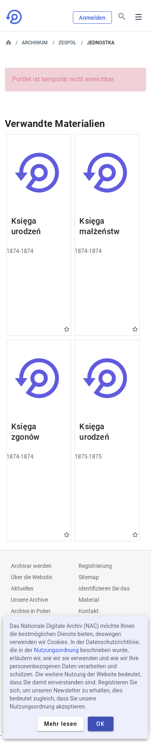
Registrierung (95, 566)
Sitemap (89, 577)
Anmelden (92, 18)
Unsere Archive (29, 600)
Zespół (67, 43)
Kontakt (89, 611)
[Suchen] (122, 16)
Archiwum (35, 43)
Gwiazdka (66, 329)
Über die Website (31, 577)
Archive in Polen (30, 611)
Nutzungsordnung (56, 650)
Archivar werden (31, 566)
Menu (138, 17)
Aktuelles (22, 588)
